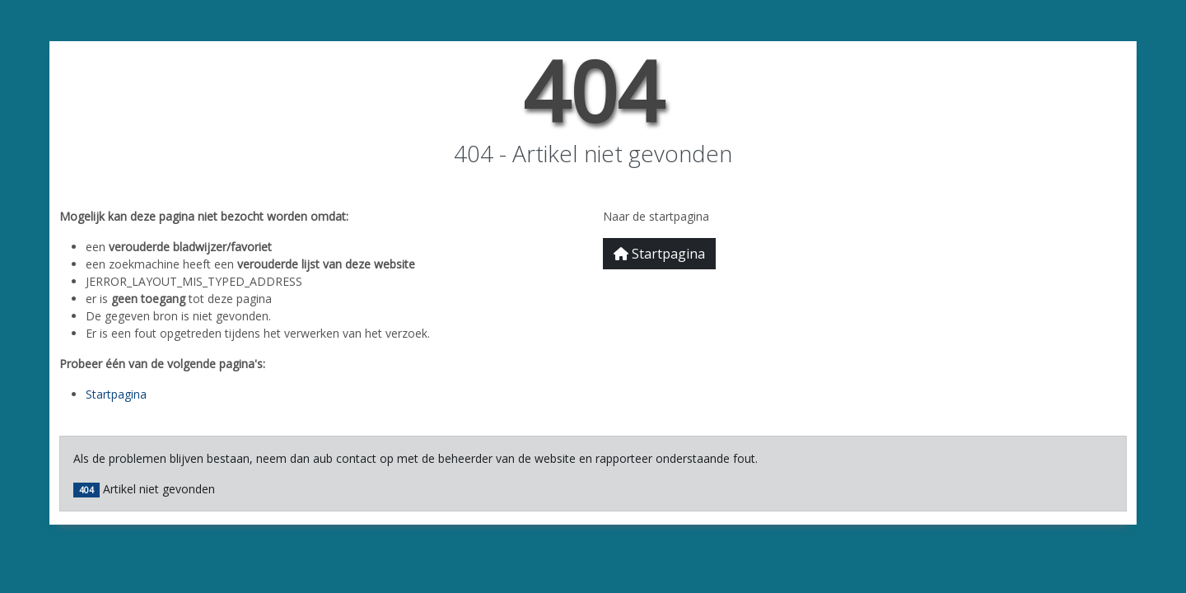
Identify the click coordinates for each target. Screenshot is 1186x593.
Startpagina (116, 394)
